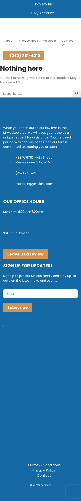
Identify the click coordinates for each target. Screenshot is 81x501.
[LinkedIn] (13, 326)
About (9, 40)
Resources (50, 40)
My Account (41, 13)
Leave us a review (25, 254)
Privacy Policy (44, 470)
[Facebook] (6, 326)
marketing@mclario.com (34, 184)
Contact (44, 475)
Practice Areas (28, 40)
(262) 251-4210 (23, 55)
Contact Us (67, 42)
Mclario (46, 485)
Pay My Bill (41, 4)
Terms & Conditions (44, 465)
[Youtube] (20, 326)
